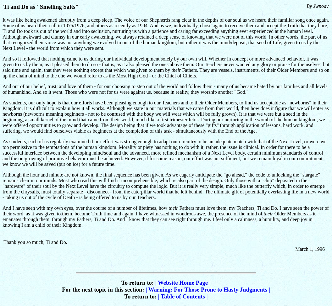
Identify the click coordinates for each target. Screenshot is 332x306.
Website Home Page (183, 282)
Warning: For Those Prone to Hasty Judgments (208, 289)
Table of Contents (183, 296)
